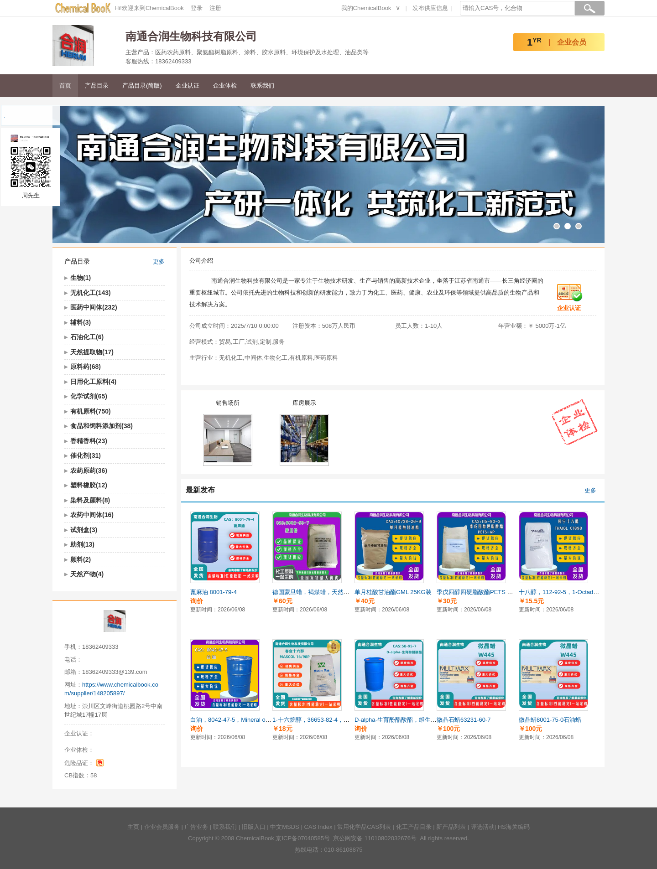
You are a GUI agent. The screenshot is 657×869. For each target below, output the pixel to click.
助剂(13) (82, 544)
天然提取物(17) (92, 352)
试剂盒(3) (83, 529)
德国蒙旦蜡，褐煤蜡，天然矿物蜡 (316, 592)
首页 (65, 85)
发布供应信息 (430, 8)
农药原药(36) (88, 470)
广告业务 (196, 826)
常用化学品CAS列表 (364, 826)
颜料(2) (80, 559)
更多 (159, 261)
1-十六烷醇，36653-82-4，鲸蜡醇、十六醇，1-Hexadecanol (351, 719)
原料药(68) (85, 366)
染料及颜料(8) (90, 500)
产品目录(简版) (142, 85)
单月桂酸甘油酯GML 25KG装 (393, 592)
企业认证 (187, 85)
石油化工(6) (87, 337)
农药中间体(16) (92, 514)
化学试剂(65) (88, 396)
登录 (197, 8)
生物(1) (80, 277)
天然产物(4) (87, 574)
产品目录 (97, 85)
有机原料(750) (90, 411)
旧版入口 (254, 826)
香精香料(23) (88, 441)
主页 (133, 826)
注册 (215, 8)
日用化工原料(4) (93, 381)
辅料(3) (80, 322)
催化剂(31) (85, 455)
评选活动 (483, 826)
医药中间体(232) (93, 307)
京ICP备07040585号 (303, 838)
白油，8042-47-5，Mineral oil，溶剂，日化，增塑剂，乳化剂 (270, 719)
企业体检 (225, 85)
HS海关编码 (514, 826)
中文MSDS (284, 826)
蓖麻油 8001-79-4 (213, 592)
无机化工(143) (90, 292)
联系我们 (262, 85)
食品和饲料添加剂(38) (101, 425)
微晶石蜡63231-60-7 (464, 719)
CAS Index (318, 826)
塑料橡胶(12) (88, 485)
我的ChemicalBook (366, 8)
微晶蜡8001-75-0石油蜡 (550, 719)
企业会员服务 (162, 826)
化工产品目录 (414, 826)
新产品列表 (451, 826)
